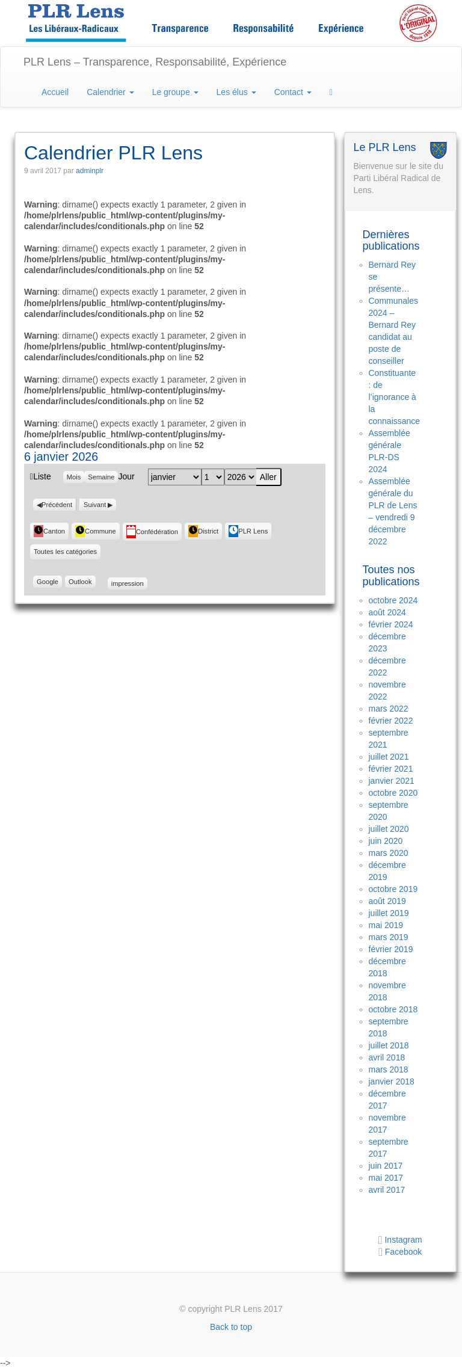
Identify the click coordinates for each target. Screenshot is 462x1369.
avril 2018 (387, 1057)
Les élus (236, 92)
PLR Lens (248, 531)
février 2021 (391, 769)
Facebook (403, 1252)
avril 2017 (387, 1190)
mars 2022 (388, 708)
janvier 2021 (391, 781)
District (203, 531)
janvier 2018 (391, 1081)
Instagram (402, 1239)
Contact (293, 92)
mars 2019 (388, 937)
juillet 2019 (389, 913)
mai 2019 (386, 925)
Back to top (231, 1327)
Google (49, 582)
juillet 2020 (389, 829)
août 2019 (387, 901)
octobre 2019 (393, 889)
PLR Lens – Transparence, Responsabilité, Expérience (154, 62)
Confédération (152, 532)
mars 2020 (388, 853)
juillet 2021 (389, 756)
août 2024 (387, 612)
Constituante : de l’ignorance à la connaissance (394, 397)
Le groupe (175, 92)
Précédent (57, 504)
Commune (95, 531)
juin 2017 (386, 1166)
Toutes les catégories (65, 551)
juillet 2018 (389, 1045)
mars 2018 (388, 1069)
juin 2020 (386, 841)
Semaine (101, 477)
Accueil (55, 92)
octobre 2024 (393, 600)
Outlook (82, 582)
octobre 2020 (393, 793)
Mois (74, 477)
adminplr (89, 171)
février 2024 (391, 624)
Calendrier (110, 92)
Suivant (95, 504)
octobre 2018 (393, 1009)
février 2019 (391, 949)
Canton (49, 531)
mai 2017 (386, 1178)
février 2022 (391, 720)
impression (127, 582)
